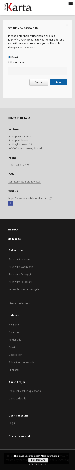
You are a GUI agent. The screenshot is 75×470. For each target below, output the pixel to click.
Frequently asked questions (25, 391)
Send (58, 82)
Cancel (39, 82)
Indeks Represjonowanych (24, 289)
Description (15, 354)
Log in (12, 423)
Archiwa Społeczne (19, 259)
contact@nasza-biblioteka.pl (24, 181)
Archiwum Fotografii (20, 282)
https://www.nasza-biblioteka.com (30, 198)
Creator (13, 347)
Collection (14, 332)
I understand (38, 460)
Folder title (15, 339)
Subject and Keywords (21, 362)
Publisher (14, 370)
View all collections (19, 303)
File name (14, 324)
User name (16, 62)
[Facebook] (10, 203)
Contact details (17, 398)
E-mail (13, 57)
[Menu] (70, 3)
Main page (14, 239)
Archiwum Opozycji (20, 274)
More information (50, 456)
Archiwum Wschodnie (21, 266)
